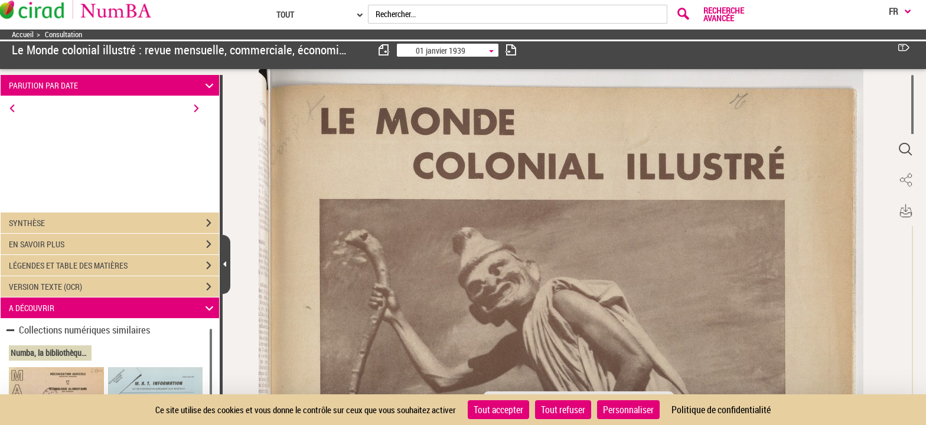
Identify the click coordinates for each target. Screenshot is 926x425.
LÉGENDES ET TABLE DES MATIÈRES (114, 265)
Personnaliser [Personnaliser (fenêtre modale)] (628, 409)
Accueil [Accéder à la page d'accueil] (23, 35)
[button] (905, 149)
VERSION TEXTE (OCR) (114, 287)
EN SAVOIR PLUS (114, 244)
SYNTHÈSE (114, 223)
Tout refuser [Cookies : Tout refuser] (563, 409)
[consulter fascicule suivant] (511, 50)
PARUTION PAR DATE (113, 85)
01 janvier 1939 (440, 50)
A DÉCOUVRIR (113, 308)
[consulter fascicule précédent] (384, 50)
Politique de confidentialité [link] (721, 409)
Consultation (63, 35)
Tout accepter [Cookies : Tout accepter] (498, 409)
